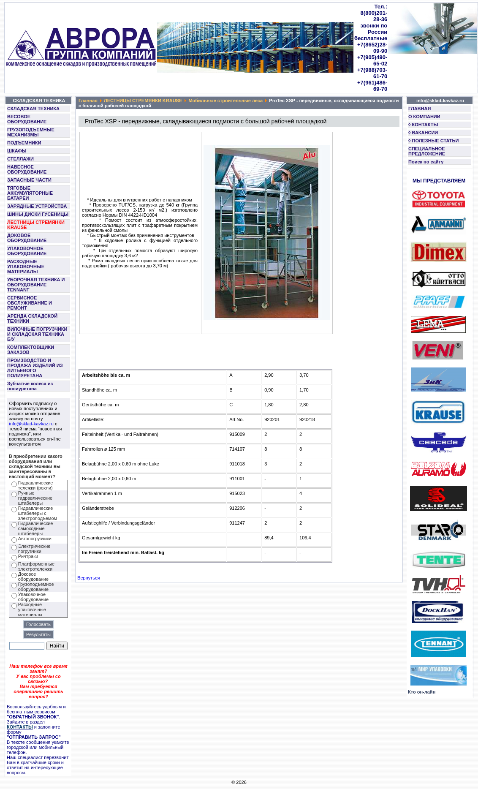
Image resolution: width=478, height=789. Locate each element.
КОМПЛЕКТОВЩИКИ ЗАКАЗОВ (30, 350)
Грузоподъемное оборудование (36, 587)
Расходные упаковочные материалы (32, 609)
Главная (88, 100)
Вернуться (88, 577)
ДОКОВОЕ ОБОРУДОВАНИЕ (26, 238)
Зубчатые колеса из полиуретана (30, 386)
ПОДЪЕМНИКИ (24, 142)
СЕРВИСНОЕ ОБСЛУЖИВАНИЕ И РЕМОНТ (29, 302)
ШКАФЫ (17, 150)
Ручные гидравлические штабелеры (35, 498)
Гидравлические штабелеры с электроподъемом (37, 513)
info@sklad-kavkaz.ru (31, 423)
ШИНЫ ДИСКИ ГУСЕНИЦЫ (37, 214)
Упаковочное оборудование (33, 597)
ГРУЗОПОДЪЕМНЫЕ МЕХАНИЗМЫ (30, 132)
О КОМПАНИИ (424, 116)
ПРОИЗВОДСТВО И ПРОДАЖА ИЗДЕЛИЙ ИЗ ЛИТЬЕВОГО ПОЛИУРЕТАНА (35, 368)
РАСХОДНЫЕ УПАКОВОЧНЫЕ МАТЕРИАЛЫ (25, 266)
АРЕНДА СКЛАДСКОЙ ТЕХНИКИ (32, 318)
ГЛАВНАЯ (419, 108)
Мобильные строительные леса (225, 100)
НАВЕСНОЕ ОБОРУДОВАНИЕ (26, 169)
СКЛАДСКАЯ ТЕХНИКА (33, 108)
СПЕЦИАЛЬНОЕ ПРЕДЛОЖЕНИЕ (426, 151)
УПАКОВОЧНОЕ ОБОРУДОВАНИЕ (26, 251)
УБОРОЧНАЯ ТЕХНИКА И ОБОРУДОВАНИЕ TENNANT (36, 284)
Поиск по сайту (425, 161)
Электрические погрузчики (34, 549)
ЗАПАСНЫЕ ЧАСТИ (29, 179)
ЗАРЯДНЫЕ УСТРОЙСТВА (37, 206)
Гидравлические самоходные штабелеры (35, 528)
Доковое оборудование (33, 576)
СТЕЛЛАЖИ (20, 158)
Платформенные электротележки (36, 566)
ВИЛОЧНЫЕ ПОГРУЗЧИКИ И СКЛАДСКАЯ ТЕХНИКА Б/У (37, 334)
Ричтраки (28, 556)
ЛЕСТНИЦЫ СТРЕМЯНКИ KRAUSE (36, 225)
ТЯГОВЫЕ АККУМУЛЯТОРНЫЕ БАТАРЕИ (30, 193)
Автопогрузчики (35, 538)
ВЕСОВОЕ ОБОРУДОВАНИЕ (26, 119)
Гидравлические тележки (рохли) (35, 485)
